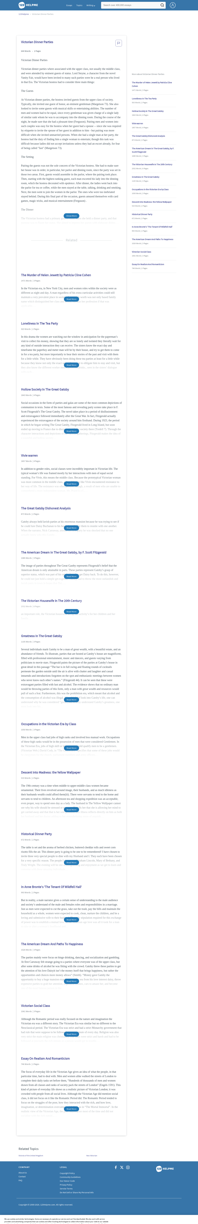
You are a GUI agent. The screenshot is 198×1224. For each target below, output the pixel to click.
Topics (79, 5)
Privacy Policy (66, 1184)
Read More (71, 299)
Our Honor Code (67, 1180)
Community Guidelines (70, 1177)
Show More (71, 215)
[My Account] (174, 5)
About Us (23, 1172)
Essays (69, 5)
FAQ (20, 1180)
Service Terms (66, 1188)
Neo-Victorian (91, 1155)
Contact (22, 1176)
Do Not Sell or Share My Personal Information (80, 1192)
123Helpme (24, 14)
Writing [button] (89, 5)
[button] (118, 44)
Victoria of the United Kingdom (31, 1155)
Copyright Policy (67, 1173)
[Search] (162, 6)
